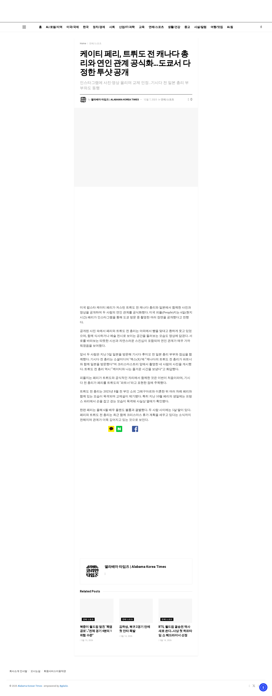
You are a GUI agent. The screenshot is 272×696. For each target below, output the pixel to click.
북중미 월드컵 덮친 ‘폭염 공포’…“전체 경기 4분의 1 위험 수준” (96, 631)
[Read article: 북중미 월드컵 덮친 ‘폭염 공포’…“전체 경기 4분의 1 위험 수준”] (97, 611)
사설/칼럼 (200, 27)
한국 (86, 27)
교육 (141, 27)
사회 (112, 27)
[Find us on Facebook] (249, 686)
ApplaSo (64, 686)
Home (83, 43)
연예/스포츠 (156, 27)
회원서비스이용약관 (55, 671)
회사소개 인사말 (18, 671)
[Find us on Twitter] (253, 686)
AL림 (230, 27)
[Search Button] (261, 27)
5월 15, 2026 (86, 640)
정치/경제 (99, 27)
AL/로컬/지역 (54, 27)
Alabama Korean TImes (30, 686)
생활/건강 (174, 27)
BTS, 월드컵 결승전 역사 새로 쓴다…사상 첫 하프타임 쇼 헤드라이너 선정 (175, 631)
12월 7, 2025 (150, 99)
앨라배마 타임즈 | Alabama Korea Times (115, 99)
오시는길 (35, 671)
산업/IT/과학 (127, 27)
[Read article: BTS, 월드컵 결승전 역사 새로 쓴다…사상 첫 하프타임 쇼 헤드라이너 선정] (175, 611)
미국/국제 (72, 27)
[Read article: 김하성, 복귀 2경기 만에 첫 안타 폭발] (136, 611)
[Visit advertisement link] (136, 248)
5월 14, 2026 (125, 636)
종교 (187, 27)
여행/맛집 (217, 27)
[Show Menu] (24, 27)
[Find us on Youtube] (258, 686)
